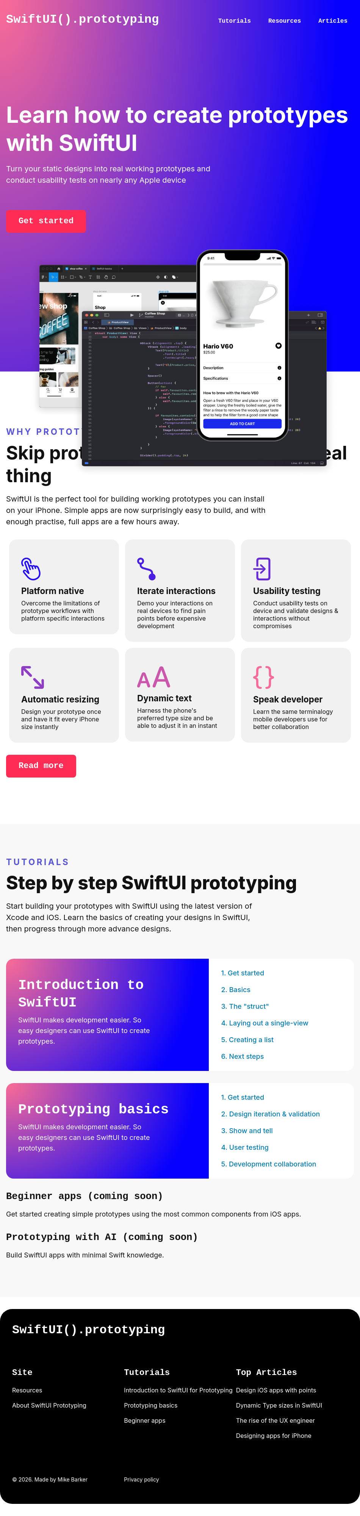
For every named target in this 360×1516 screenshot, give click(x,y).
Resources (284, 21)
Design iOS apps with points (276, 1390)
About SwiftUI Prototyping (49, 1405)
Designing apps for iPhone (273, 1435)
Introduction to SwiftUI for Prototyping (178, 1390)
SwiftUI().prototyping (82, 20)
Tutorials (234, 21)
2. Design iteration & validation (270, 1114)
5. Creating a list (247, 1040)
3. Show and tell (246, 1131)
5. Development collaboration (268, 1164)
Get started (46, 221)
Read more (41, 766)
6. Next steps (242, 1056)
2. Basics (235, 990)
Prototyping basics (150, 1405)
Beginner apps (144, 1420)
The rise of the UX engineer (275, 1420)
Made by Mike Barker (61, 1479)
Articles (332, 21)
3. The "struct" (245, 1006)
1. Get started (242, 973)
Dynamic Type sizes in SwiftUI (279, 1405)
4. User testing (245, 1147)
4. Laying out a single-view (264, 1023)
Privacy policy (141, 1479)
